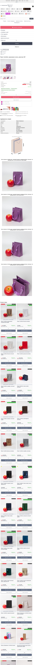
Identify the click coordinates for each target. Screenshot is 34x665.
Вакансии (20, 0)
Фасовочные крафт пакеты (28, 629)
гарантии (18, 113)
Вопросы (23, 0)
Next (14, 76)
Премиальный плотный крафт (11, 305)
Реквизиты (17, 0)
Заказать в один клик (9, 333)
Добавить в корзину (16, 97)
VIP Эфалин (13, 467)
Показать (17, 43)
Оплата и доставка (8, 0)
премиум (30, 305)
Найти (31, 18)
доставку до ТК (6, 113)
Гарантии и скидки (13, 0)
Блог (24, 0)
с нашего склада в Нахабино (10, 115)
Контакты (27, 0)
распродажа (24, 84)
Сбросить (17, 46)
